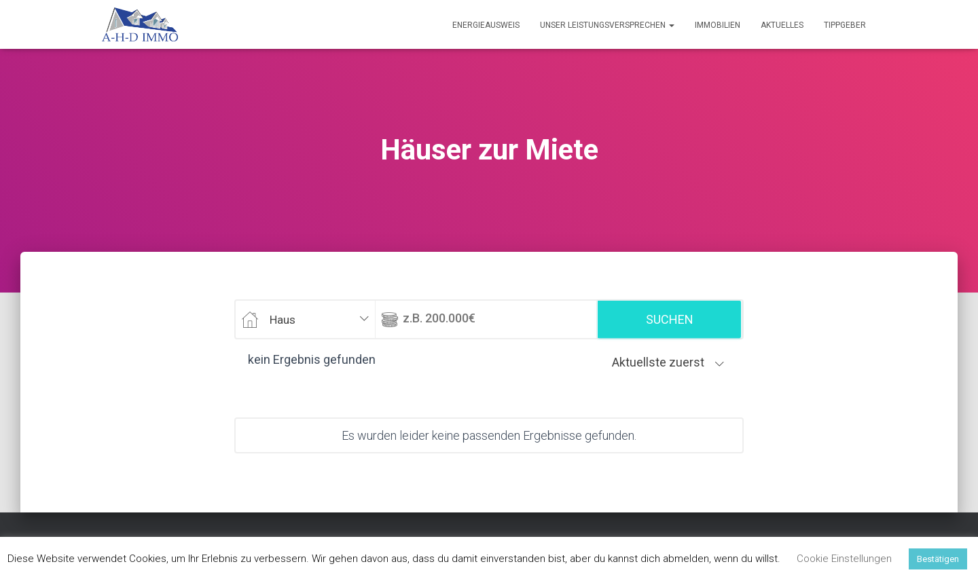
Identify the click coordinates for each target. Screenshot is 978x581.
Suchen (669, 319)
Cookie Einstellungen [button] (844, 558)
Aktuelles (782, 25)
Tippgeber (845, 25)
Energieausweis (486, 25)
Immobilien (717, 25)
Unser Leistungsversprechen (607, 25)
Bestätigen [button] (938, 559)
